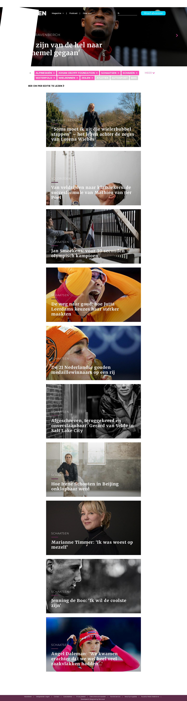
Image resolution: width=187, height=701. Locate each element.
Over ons (87, 13)
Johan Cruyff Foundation (76, 73)
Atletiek (103, 78)
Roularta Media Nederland (150, 696)
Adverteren (28, 696)
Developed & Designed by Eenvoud (93, 699)
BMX (134, 78)
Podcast (73, 13)
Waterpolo (44, 78)
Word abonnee (153, 13)
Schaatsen (108, 73)
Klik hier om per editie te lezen (42, 86)
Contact (56, 696)
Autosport (120, 78)
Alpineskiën (44, 73)
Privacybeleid (80, 696)
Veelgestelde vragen (43, 696)
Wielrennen (67, 78)
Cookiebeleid (67, 696)
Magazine (56, 13)
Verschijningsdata (131, 696)
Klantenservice (115, 696)
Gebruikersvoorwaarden (98, 696)
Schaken (129, 73)
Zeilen (86, 78)
